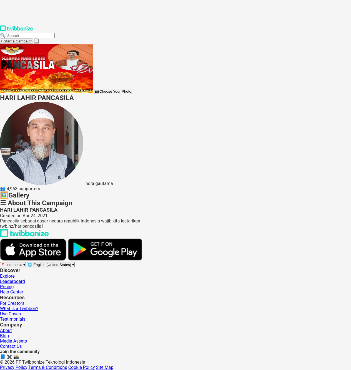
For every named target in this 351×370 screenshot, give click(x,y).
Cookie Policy (81, 367)
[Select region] (13, 264)
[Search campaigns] (31, 35)
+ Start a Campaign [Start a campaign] (16, 41)
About (6, 330)
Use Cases (10, 313)
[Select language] (51, 264)
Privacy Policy (13, 367)
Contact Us (11, 346)
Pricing (7, 286)
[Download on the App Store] (34, 259)
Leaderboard (12, 281)
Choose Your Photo (113, 91)
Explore (7, 276)
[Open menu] (36, 41)
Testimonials (12, 319)
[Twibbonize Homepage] (16, 30)
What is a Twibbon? (19, 308)
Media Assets (13, 341)
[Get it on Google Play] (105, 259)
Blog (4, 335)
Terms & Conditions (47, 367)
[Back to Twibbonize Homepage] (24, 236)
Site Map (105, 367)
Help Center (11, 292)
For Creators (12, 303)
